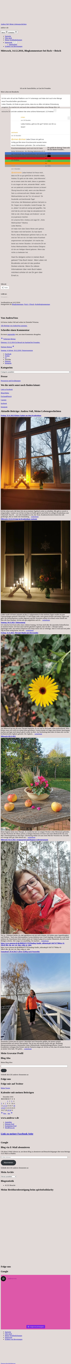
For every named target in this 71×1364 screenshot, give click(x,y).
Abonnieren (8, 1163)
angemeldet (11, 334)
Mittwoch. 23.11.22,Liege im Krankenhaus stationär (19, 519)
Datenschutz (13, 44)
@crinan (14, 139)
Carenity (3, 400)
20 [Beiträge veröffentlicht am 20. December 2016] (4, 1108)
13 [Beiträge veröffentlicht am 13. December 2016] (4, 1106)
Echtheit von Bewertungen (13, 46)
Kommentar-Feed (10, 1126)
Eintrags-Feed (9, 1124)
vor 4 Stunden (15, 169)
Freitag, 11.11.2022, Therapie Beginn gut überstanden (19, 633)
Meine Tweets (5, 1088)
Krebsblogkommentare (42, 304)
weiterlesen (34, 517)
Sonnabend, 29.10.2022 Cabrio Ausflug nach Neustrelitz (20, 952)
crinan (23, 117)
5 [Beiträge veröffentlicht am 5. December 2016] (1, 1103)
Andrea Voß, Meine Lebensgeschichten (13, 24)
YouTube (8, 359)
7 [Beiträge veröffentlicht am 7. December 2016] (5, 1103)
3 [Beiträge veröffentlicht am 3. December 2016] (11, 1101)
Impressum (8, 42)
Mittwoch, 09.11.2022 (8, 736)
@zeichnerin (16, 173)
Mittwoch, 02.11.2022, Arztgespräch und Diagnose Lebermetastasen (24, 840)
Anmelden (8, 1122)
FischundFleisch (6, 396)
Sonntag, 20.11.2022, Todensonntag (13, 622)
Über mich (8, 38)
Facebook (8, 354)
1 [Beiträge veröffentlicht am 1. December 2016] (7, 1101)
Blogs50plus (5, 393)
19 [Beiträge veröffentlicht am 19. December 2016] (2, 1108)
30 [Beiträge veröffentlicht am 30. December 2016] (10, 1110)
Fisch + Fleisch (29, 304)
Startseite (8, 36)
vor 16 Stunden (16, 135)
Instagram (8, 363)
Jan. (10, 1113)
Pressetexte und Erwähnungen (11, 381)
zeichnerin (14, 132)
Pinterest (8, 361)
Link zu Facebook (7, 389)
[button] (49, 154)
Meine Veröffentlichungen (13, 40)
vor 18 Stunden (26, 120)
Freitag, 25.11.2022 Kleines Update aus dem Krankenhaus (21, 415)
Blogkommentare (17, 304)
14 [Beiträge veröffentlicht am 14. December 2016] (6, 1106)
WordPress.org (10, 1128)
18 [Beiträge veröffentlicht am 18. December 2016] (14, 1106)
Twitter (7, 356)
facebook (4, 403)
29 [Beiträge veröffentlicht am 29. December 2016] (8, 1110)
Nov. (3, 1113)
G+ (6, 358)
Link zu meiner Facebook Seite (17, 1133)
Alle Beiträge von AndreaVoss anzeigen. (14, 326)
